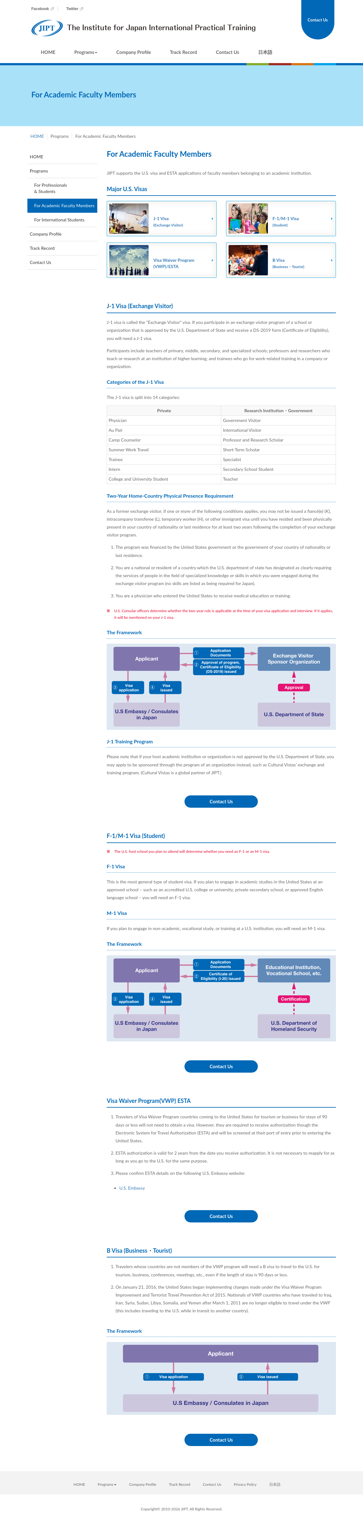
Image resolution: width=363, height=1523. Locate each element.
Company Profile (133, 52)
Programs (85, 52)
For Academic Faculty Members (64, 205)
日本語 (265, 52)
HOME (48, 52)
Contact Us (227, 52)
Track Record (183, 52)
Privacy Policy (245, 1484)
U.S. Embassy (132, 1188)
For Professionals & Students (50, 188)
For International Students (59, 219)
